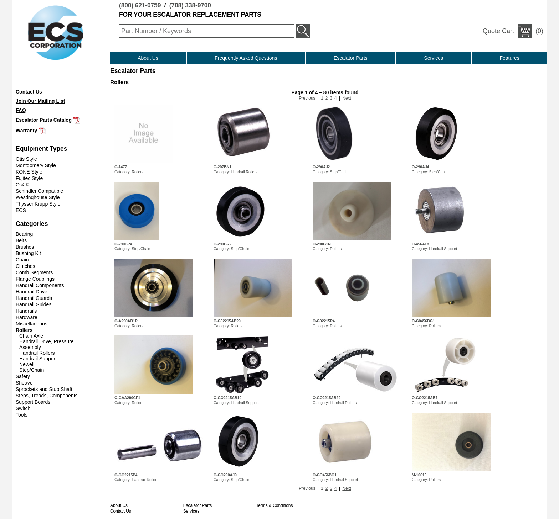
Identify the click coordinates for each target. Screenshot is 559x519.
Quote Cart (498, 31)
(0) (513, 31)
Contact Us (120, 511)
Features (509, 58)
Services (433, 58)
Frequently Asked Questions (246, 58)
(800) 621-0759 (140, 5)
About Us (148, 58)
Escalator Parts (351, 58)
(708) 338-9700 (190, 5)
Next (346, 98)
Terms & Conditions (274, 505)
